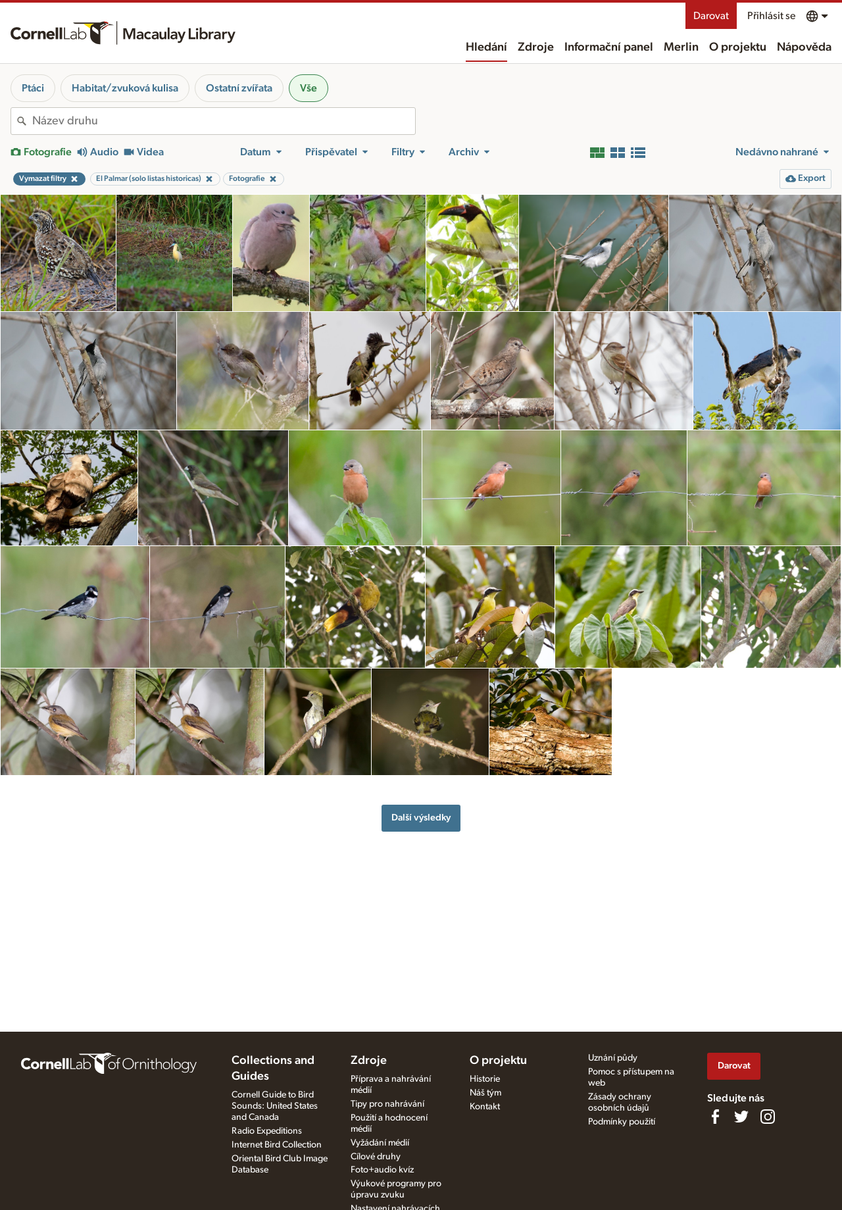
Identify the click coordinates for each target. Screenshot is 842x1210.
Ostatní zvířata (239, 88)
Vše (308, 88)
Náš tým (485, 1092)
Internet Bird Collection (277, 1144)
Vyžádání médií (380, 1142)
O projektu (737, 47)
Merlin (681, 47)
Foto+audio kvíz (382, 1169)
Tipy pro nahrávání (387, 1104)
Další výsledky (421, 817)
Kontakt (485, 1106)
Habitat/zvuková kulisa (125, 88)
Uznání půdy (612, 1058)
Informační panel (608, 47)
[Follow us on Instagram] (768, 1116)
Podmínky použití (621, 1121)
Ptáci (33, 88)
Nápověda (804, 47)
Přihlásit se (771, 16)
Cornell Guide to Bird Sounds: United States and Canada (275, 1106)
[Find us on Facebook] (715, 1116)
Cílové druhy (376, 1156)
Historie (485, 1079)
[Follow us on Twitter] (741, 1116)
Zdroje (536, 47)
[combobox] (223, 121)
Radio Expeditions (267, 1131)
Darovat (711, 16)
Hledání (486, 47)
